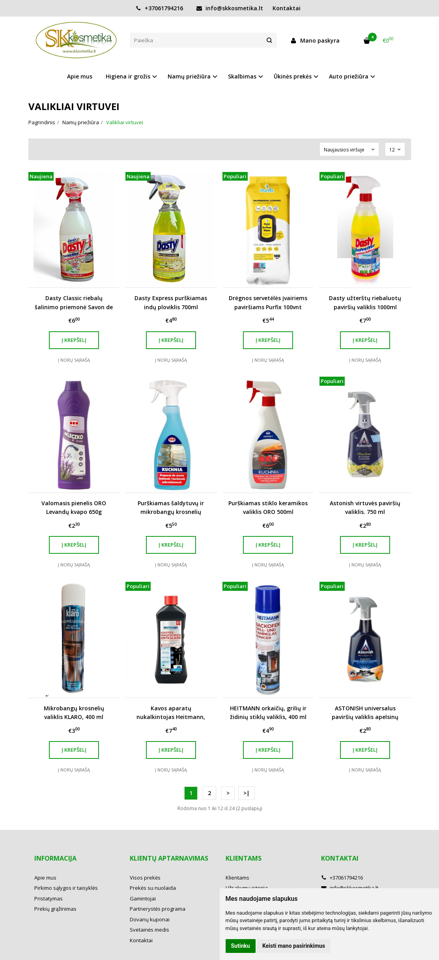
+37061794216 (159, 8)
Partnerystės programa (157, 908)
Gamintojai (143, 898)
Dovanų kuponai (150, 919)
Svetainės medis (149, 929)
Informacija (55, 858)
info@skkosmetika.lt (229, 8)
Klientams (244, 858)
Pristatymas (48, 898)
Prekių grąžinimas (55, 908)
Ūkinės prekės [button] (293, 76)
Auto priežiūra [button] (348, 76)
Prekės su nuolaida (153, 887)
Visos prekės (145, 877)
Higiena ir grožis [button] (128, 76)
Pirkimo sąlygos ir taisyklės (66, 887)
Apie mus (79, 76)
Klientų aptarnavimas (169, 858)
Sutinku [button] (240, 946)
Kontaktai (287, 8)
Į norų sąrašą (74, 360)
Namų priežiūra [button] (189, 76)
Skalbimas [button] (242, 76)
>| (246, 793)
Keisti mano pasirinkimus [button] (293, 946)
